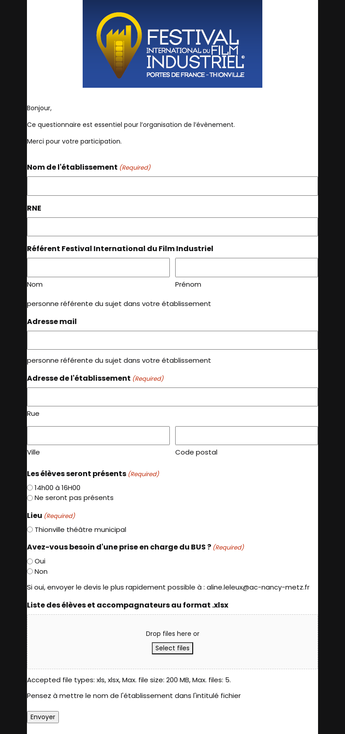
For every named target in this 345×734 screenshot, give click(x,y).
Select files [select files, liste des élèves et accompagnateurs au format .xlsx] (172, 648)
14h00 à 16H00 (57, 487)
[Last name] (246, 267)
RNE (34, 208)
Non (41, 571)
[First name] (98, 267)
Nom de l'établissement (88, 167)
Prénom (188, 284)
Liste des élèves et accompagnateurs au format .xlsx (127, 605)
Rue (33, 413)
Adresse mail (52, 321)
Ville (33, 452)
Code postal (196, 452)
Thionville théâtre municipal (80, 529)
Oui (40, 561)
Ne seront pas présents (74, 497)
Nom (35, 284)
